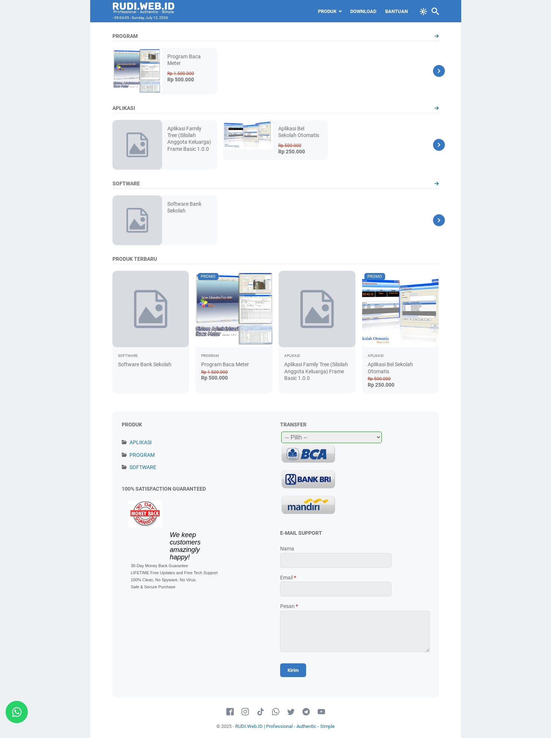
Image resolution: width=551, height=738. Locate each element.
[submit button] (293, 670)
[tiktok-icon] (260, 712)
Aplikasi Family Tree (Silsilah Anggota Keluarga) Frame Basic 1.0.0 (316, 371)
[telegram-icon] (306, 712)
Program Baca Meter (225, 364)
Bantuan (396, 11)
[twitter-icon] (290, 712)
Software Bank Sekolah (144, 364)
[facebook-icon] (230, 712)
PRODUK (327, 11)
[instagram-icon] (245, 712)
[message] (355, 631)
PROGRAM (142, 455)
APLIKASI (140, 442)
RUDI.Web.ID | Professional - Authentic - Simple (285, 726)
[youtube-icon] (321, 712)
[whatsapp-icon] (275, 712)
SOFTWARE (142, 467)
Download (363, 11)
